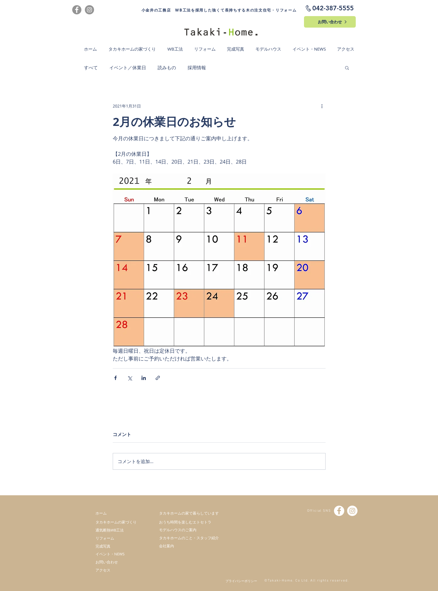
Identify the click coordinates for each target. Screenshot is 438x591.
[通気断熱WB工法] (118, 530)
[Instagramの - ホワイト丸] (352, 511)
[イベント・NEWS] (118, 554)
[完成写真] (118, 546)
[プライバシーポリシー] (238, 580)
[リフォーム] (118, 538)
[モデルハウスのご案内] (189, 529)
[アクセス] (118, 570)
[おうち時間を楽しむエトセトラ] (189, 522)
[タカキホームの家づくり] (118, 522)
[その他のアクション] (322, 105)
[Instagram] (89, 9)
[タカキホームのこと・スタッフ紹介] (189, 537)
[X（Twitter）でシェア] (129, 378)
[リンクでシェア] (157, 378)
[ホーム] (118, 513)
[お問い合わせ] (330, 22)
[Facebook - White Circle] (339, 511)
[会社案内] (189, 545)
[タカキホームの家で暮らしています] (189, 513)
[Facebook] (76, 9)
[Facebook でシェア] (115, 378)
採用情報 (197, 67)
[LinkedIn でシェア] (143, 378)
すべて (91, 67)
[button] (347, 67)
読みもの (167, 67)
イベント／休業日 (127, 67)
